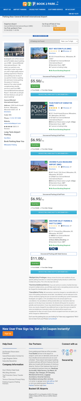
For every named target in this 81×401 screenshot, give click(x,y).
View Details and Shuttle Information (53, 94)
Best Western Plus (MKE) (60, 49)
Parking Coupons (8, 382)
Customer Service (55, 9)
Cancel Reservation (9, 356)
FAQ (4, 372)
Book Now (35, 86)
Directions (7, 112)
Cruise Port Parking (37, 9)
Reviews (66, 51)
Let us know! (53, 319)
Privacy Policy (20, 379)
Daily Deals (15, 370)
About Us (7, 9)
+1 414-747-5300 (15, 118)
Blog (7, 372)
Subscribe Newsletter (10, 361)
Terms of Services (9, 379)
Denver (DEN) (47, 396)
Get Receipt (6, 352)
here (44, 385)
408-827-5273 (73, 14)
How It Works (7, 370)
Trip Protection (7, 375)
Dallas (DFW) (38, 396)
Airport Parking (19, 9)
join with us (51, 381)
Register (10, 358)
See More (7, 138)
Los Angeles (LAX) (45, 394)
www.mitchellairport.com (12, 123)
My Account (70, 9)
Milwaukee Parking (10, 145)
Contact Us (20, 356)
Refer (15, 358)
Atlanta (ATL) (33, 394)
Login (4, 358)
